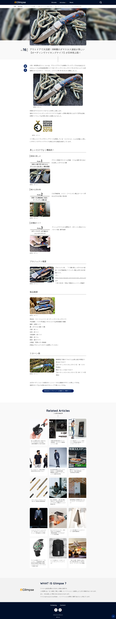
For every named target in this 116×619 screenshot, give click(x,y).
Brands (55, 2)
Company (53, 605)
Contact (63, 605)
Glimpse (21, 2)
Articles (63, 2)
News (73, 2)
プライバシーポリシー (58, 614)
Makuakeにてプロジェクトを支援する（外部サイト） (58, 391)
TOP (15, 6)
